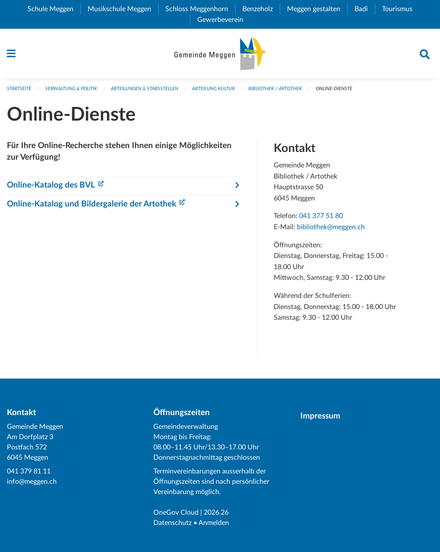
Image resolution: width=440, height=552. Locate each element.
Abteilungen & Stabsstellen (144, 88)
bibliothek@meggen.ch (331, 227)
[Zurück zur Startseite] (219, 53)
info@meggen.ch (32, 481)
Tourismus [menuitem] (400, 9)
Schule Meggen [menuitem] (54, 9)
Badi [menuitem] (364, 9)
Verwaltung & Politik (71, 88)
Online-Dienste (334, 88)
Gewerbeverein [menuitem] (223, 19)
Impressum (320, 416)
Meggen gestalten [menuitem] (317, 9)
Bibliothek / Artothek (275, 88)
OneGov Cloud (176, 512)
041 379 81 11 (29, 471)
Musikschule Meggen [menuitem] (123, 9)
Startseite (19, 88)
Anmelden (214, 522)
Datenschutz (172, 522)
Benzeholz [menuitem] (261, 9)
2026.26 (216, 512)
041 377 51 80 (321, 215)
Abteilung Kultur (213, 88)
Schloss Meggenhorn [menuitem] (200, 9)
